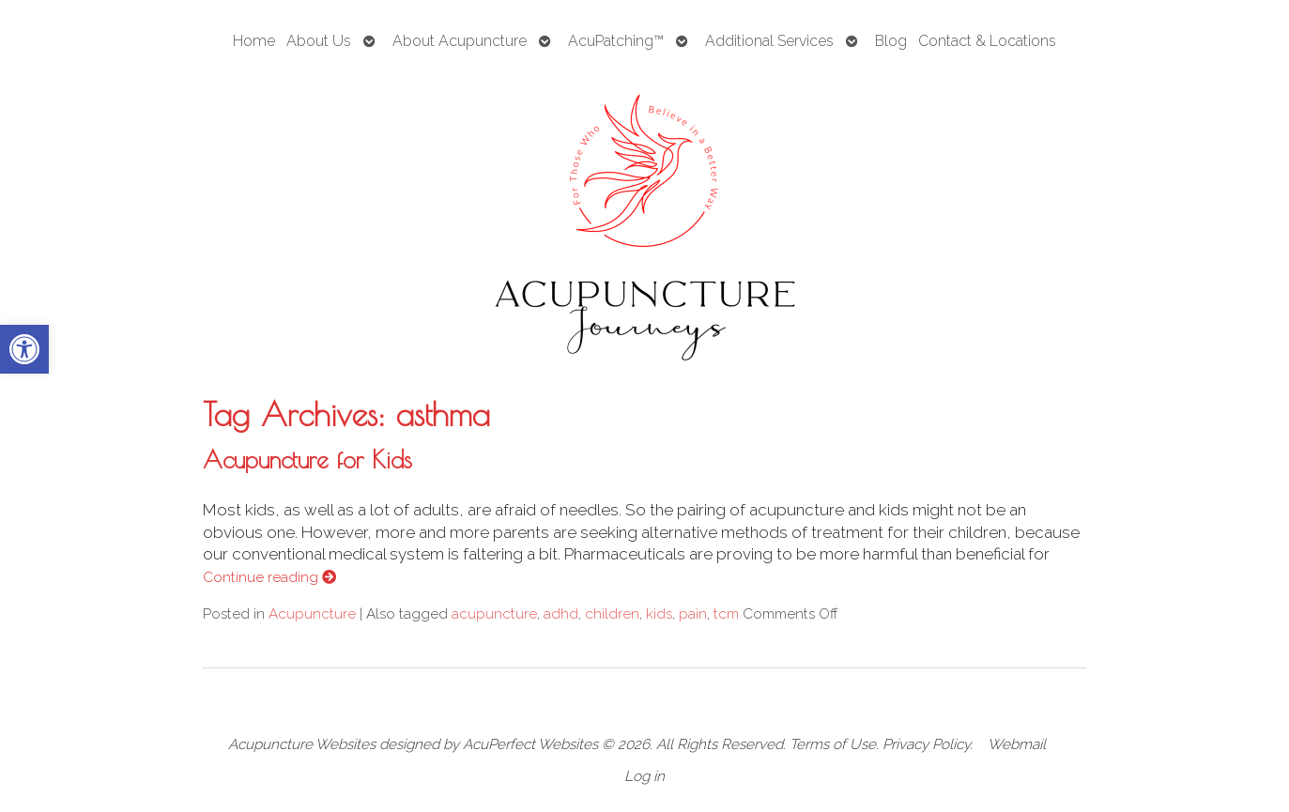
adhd (561, 613)
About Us (318, 41)
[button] (24, 349)
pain (693, 613)
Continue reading (269, 577)
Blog (891, 41)
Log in (644, 776)
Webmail (1017, 744)
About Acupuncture (459, 41)
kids (659, 613)
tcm (726, 613)
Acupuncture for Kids (307, 459)
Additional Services (769, 41)
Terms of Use (833, 744)
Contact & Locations (987, 41)
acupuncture (494, 613)
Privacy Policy (926, 744)
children (612, 613)
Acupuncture (312, 613)
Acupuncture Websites (302, 744)
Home (254, 41)
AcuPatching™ (616, 41)
